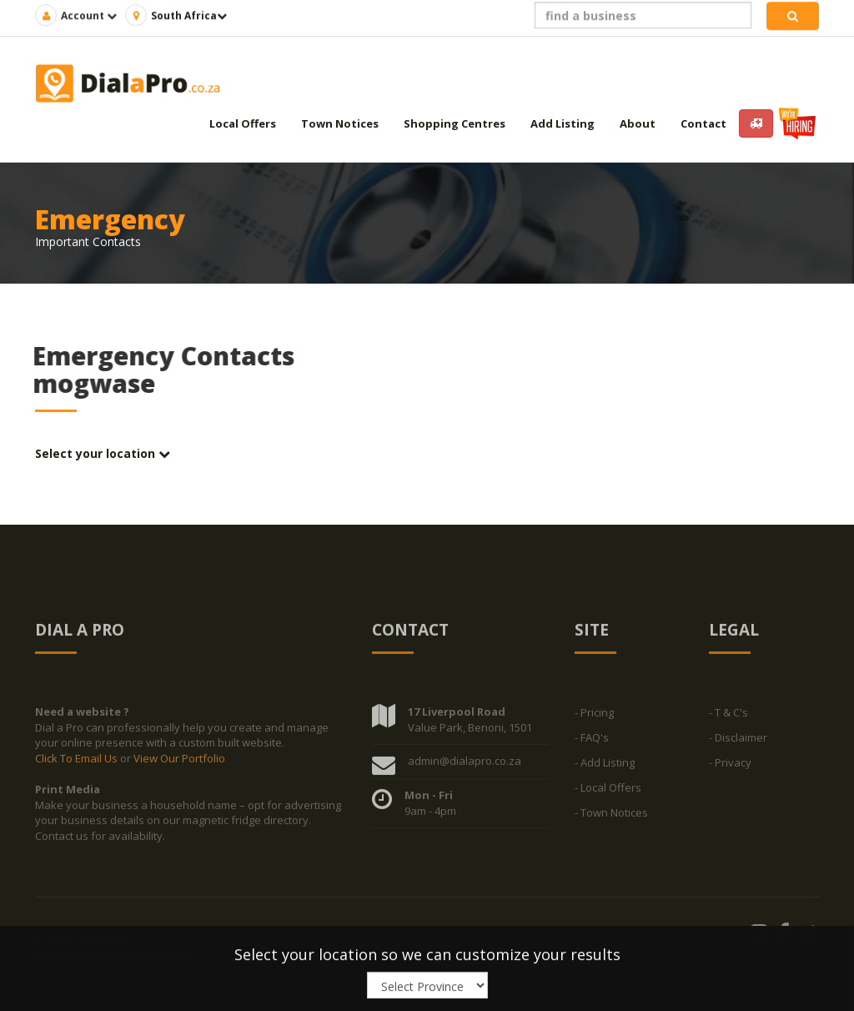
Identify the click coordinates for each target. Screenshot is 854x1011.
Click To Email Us (77, 762)
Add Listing (562, 123)
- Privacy (730, 766)
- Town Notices (611, 816)
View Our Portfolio (179, 762)
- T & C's (728, 716)
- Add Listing (605, 766)
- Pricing (594, 716)
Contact (703, 123)
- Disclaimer (738, 741)
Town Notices (340, 123)
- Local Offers (608, 791)
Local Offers (242, 123)
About (638, 123)
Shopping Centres (454, 123)
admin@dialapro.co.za (464, 764)
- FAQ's (592, 741)
